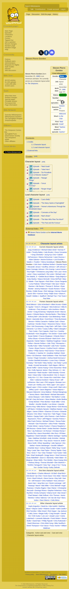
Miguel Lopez (31, 387)
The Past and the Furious (51, 223)
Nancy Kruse (54, 380)
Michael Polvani (48, 421)
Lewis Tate (36, 450)
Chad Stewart (33, 495)
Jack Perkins (60, 416)
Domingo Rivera (40, 490)
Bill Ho (61, 365)
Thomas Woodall (47, 462)
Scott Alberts (31, 473)
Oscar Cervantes (61, 252)
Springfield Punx (11, 134)
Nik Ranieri (40, 286)
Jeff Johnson (61, 267)
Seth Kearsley (54, 372)
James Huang (43, 368)
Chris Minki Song (47, 523)
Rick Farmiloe (32, 511)
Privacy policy (29, 574)
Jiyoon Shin (32, 293)
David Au (44, 506)
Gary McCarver (38, 399)
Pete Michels (45, 402)
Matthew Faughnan (54, 341)
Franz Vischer (55, 526)
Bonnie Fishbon (40, 343)
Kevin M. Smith (59, 441)
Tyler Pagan (56, 414)
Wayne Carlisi (37, 509)
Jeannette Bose (38, 319)
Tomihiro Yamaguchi (34, 465)
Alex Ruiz (54, 433)
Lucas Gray (53, 360)
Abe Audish (53, 506)
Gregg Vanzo (49, 455)
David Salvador (41, 436)
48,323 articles (10, 80)
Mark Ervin (56, 338)
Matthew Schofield (39, 438)
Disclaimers (53, 574)
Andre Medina (62, 399)
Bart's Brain (46, 216)
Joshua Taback (45, 448)
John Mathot (45, 397)
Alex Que (55, 284)
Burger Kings (46, 189)
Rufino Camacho (42, 321)
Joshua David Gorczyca (56, 358)
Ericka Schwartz (40, 493)
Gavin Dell (62, 334)
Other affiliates (10, 141)
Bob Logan (51, 385)
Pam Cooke (33, 331)
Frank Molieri (55, 518)
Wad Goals (46, 166)
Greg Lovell (53, 387)
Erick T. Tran (36, 453)
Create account (53, 9)
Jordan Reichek (53, 428)
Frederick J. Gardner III (37, 353)
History (55, 14)
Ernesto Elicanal (45, 338)
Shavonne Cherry (54, 324)
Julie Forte (55, 346)
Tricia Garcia (59, 351)
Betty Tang (56, 448)
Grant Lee (31, 385)
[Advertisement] (13, 188)
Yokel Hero (45, 169)
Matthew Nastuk (56, 409)
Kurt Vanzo (44, 526)
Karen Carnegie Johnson (35, 269)
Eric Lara (58, 272)
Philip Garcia (39, 351)
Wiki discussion (10, 70)
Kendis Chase (41, 324)
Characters (9, 35)
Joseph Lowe (54, 516)
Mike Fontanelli (44, 346)
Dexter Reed (41, 428)
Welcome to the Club (62, 116)
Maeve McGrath (44, 279)
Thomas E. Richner (52, 286)
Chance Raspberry (58, 426)
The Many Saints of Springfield (53, 203)
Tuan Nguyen (40, 281)
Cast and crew (57, 533)
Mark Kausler (42, 372)
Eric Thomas (54, 495)
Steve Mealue (50, 399)
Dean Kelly (37, 375)
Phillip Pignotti (47, 521)
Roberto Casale (49, 509)
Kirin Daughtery (41, 334)
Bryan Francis (40, 348)
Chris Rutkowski (60, 521)
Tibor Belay (61, 314)
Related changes (11, 97)
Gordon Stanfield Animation (38, 360)
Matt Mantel (45, 394)
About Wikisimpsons (42, 574)
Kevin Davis (47, 476)
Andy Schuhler (53, 438)
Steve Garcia (48, 478)
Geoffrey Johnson (48, 267)
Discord (7, 68)
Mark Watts (59, 458)
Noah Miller (55, 402)
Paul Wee (46, 298)
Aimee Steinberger (42, 445)
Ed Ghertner (37, 355)
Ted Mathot (56, 397)
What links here (10, 96)
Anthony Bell (32, 317)
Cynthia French (52, 348)
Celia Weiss (55, 500)
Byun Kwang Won (60, 460)
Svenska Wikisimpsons (13, 115)
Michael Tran (52, 296)
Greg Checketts (37, 255)
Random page (10, 46)
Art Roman (47, 431)
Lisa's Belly (46, 199)
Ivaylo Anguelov (34, 506)
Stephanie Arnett (53, 312)
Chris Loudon (42, 387)
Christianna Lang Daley (44, 272)
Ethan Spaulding (44, 443)
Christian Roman (59, 431)
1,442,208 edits (10, 84)
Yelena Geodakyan (48, 262)
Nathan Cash (54, 321)
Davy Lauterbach (39, 274)
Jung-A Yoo (56, 465)
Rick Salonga (49, 291)
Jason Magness (45, 390)
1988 (63, 89)
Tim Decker (53, 334)
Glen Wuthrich (59, 462)
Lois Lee (45, 516)
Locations (8, 36)
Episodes (8, 33)
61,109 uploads (10, 82)
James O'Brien (38, 411)
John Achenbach (44, 304)
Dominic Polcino (58, 419)
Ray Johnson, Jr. (55, 370)
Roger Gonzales (40, 358)
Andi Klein (57, 377)
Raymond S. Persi (34, 419)
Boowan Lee (60, 382)
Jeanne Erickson (47, 259)
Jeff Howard (36, 481)
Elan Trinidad (47, 453)
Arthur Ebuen (33, 338)
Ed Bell (54, 473)
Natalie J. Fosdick (33, 262)
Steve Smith (32, 443)
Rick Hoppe (52, 511)
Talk (31, 9)
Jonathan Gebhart (53, 353)
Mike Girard (42, 511)
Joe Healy (57, 363)
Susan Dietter (33, 336)
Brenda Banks (51, 314)
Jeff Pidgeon (46, 419)
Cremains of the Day (49, 212)
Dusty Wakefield (32, 458)
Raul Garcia (49, 351)
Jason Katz (32, 483)
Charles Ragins (40, 488)
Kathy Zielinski (54, 467)
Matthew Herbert (49, 264)
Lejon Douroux (59, 257)
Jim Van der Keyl (54, 498)
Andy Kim (31, 377)
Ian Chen (38, 476)
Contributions (40, 9)
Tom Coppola (44, 331)
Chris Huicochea (55, 368)
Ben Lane (39, 382)
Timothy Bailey (37, 252)
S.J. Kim (39, 377)
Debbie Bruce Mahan (46, 276)
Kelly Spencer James (40, 370)
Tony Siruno (48, 441)
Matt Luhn (62, 387)
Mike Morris (41, 407)
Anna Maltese (46, 392)
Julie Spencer (56, 443)
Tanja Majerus (61, 276)
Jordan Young (43, 467)
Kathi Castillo (61, 509)
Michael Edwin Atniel (48, 250)
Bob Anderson (55, 307)
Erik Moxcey (62, 407)
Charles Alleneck (44, 473)
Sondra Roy (32, 433)
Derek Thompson (33, 526)
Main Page (9, 31)
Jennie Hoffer (31, 368)
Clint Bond (30, 476)
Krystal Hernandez (40, 365)
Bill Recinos (31, 428)
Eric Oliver (38, 414)
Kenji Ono (47, 414)
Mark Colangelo (60, 329)
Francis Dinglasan (45, 336)
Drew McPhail (56, 279)
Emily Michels (34, 402)
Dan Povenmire (41, 424)
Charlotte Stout (33, 448)
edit (35, 156)
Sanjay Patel (38, 416)
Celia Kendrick (48, 375)
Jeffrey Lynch (34, 390)
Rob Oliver (50, 281)
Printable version (11, 101)
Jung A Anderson (34, 250)
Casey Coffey (48, 329)
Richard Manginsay (60, 392)
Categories (30, 533)
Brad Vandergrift (37, 455)
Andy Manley (31, 279)
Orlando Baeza (38, 314)
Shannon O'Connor (52, 411)
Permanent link (10, 103)
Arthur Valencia (41, 498)
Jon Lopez (60, 385)
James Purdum (44, 426)
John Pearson (49, 416)
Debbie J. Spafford (39, 296)
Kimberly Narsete (42, 409)
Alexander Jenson (34, 267)
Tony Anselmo (42, 309)
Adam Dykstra (34, 259)
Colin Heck (37, 264)
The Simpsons (33, 83)
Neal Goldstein (48, 355)
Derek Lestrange (55, 483)
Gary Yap (46, 465)
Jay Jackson (62, 511)
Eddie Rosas (37, 291)
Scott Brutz (49, 319)
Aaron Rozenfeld (44, 433)
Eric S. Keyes (59, 375)
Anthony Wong (34, 462)
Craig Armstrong (39, 312)
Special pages (10, 99)
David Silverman (33, 523)
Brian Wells (38, 460)
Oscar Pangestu (61, 281)
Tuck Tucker (57, 453)
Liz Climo (38, 329)
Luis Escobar (58, 259)
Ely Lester (50, 274)
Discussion (36, 14)
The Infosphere (10, 138)
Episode (36, 166)
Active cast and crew (42, 533)
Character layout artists (51, 244)
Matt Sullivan (44, 495)
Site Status (62, 574)
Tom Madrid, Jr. (32, 276)
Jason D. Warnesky (47, 458)
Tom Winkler (48, 460)
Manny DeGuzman (46, 257)
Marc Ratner (52, 488)
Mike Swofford (59, 523)
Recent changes (11, 44)
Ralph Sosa (53, 293)
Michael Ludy (60, 274)
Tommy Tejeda (56, 450)
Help (6, 49)
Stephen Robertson (55, 490)
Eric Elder (57, 476)
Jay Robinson (37, 431)
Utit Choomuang (37, 326)
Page (28, 14)
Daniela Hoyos (61, 264)
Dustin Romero (54, 289)
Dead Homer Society (12, 136)
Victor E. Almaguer (41, 307)
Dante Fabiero (40, 341)
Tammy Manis (34, 394)
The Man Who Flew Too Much (52, 219)
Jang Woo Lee (42, 483)
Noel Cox (53, 331)
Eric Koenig (50, 269)
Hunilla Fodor (32, 346)
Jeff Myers (31, 409)
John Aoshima (54, 309)
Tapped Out (9, 40)
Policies (7, 59)
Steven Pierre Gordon (38, 232)
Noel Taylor (45, 450)
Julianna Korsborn (41, 380)
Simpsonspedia (10, 120)
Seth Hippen (53, 365)
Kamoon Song (42, 293)
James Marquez (34, 397)
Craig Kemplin (54, 513)
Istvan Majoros (58, 390)
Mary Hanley (47, 363)
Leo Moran (53, 404)
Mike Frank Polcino (34, 421)
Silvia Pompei (46, 284)
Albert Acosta (56, 304)
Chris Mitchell (55, 486)
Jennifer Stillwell (57, 445)
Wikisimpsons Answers (13, 117)
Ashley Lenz (41, 385)
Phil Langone (49, 382)
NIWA (7, 139)
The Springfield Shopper (13, 118)
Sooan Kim (48, 377)
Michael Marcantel (57, 394)
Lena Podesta (34, 284)
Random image (10, 48)
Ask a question (10, 42)
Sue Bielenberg (54, 317)
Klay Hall (58, 478)
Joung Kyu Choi (50, 255)
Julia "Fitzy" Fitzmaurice (55, 343)
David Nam (37, 521)
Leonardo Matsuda (42, 518)
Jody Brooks (48, 252)
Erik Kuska (36, 516)
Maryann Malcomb (33, 392)
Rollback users (10, 61)
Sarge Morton (52, 407)
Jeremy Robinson (41, 289)
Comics (7, 38)
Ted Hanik (38, 363)
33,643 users (9, 86)
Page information (11, 105)
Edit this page (46, 14)
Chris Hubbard (47, 481)
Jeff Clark (57, 326)
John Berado (43, 317)
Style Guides (9, 67)
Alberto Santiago (54, 436)
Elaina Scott (51, 493)
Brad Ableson (31, 304)
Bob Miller (45, 486)
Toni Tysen (62, 296)
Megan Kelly (43, 513)
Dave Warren (44, 500)
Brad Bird (61, 473)
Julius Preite (53, 424)
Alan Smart (62, 493)
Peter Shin (38, 441)
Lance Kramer (61, 269)
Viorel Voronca (60, 455)
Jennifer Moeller (41, 404)
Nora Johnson (59, 481)
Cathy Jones (32, 513)
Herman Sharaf (60, 291)
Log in (63, 9)
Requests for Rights (12, 65)
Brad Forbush (37, 478)
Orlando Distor (59, 336)
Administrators (10, 63)
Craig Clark (49, 326)
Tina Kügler (31, 272)
